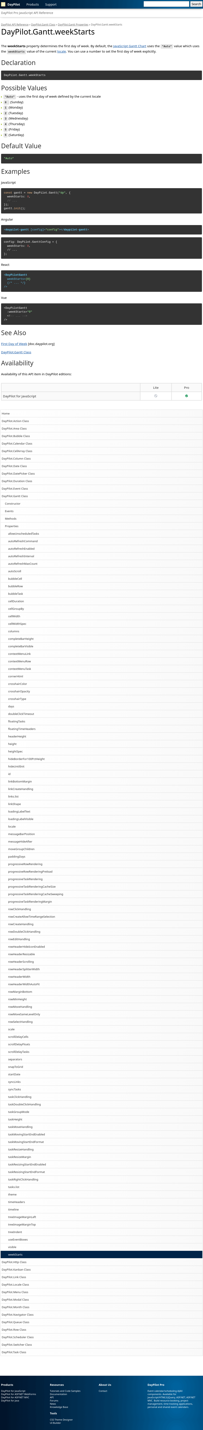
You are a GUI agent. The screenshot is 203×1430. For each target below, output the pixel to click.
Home (6, 410)
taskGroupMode (18, 1109)
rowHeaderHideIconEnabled (26, 943)
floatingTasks (16, 718)
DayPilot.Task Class (14, 1349)
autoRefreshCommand (23, 538)
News (53, 1400)
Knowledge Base (59, 1404)
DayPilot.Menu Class (15, 1289)
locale (12, 823)
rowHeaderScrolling (21, 958)
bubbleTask (15, 590)
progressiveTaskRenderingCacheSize (32, 883)
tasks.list (13, 1184)
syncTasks (14, 1086)
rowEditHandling (19, 936)
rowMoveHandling (20, 1003)
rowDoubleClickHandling (24, 928)
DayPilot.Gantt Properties (73, 24)
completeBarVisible (20, 643)
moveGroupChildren (21, 846)
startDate (14, 1071)
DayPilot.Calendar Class (17, 440)
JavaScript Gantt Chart (129, 46)
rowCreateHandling (21, 921)
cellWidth (14, 613)
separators (15, 1056)
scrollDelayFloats (19, 1041)
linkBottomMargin (20, 778)
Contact (103, 1387)
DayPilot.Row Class (14, 1326)
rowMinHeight (17, 996)
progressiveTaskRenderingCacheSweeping (35, 891)
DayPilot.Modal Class (15, 1296)
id (9, 771)
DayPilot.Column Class (16, 455)
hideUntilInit (16, 763)
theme (12, 1191)
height (12, 741)
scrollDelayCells (18, 1033)
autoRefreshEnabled (21, 545)
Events (9, 508)
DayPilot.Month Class (15, 1304)
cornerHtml (15, 673)
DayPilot (10, 4)
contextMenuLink (19, 650)
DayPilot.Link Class (14, 1274)
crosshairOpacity (19, 688)
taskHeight (15, 1116)
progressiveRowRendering (25, 861)
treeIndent (15, 1229)
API (51, 1394)
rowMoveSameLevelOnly (24, 1011)
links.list (13, 793)
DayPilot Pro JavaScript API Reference (27, 13)
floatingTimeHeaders (21, 726)
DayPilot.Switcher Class (17, 1341)
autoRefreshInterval (21, 553)
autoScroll (14, 568)
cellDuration (16, 598)
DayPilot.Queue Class (15, 1319)
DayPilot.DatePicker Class (18, 470)
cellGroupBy (16, 605)
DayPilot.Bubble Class (16, 433)
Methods (10, 515)
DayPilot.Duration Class (17, 478)
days (11, 703)
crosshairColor (17, 680)
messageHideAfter (20, 838)
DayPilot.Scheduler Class (18, 1334)
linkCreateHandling (20, 786)
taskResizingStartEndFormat (26, 1169)
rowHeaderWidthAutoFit (24, 981)
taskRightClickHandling (23, 1176)
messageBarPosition (21, 831)
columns (13, 628)
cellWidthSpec (17, 620)
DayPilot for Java (10, 1397)
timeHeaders (16, 1199)
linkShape (14, 801)
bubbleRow (15, 583)
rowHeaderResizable (21, 951)
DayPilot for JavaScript (19, 393)
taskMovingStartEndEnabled (26, 1131)
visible (12, 1244)
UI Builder (55, 1419)
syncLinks (14, 1078)
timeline (13, 1206)
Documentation (58, 1391)
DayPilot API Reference (14, 24)
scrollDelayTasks (18, 1048)
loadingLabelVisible (20, 816)
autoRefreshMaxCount (22, 560)
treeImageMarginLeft (22, 1214)
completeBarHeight (21, 635)
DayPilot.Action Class (15, 418)
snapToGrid (15, 1063)
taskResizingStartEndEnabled (27, 1161)
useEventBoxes (18, 1236)
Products (32, 4)
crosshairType (17, 696)
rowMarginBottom (20, 988)
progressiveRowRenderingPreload (30, 868)
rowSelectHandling (20, 1018)
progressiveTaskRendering (25, 876)
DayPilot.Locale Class (15, 1281)
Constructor (13, 500)
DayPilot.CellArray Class (17, 448)
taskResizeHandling (21, 1146)
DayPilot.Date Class (14, 463)
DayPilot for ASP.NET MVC (15, 1394)
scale (11, 1026)
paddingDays (16, 853)
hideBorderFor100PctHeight (26, 756)
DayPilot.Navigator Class (18, 1311)
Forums (54, 1397)
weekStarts (15, 1251)
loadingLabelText (19, 808)
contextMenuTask (19, 665)
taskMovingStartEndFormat (26, 1139)
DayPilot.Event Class (15, 485)
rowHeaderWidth (19, 973)
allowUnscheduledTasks (23, 530)
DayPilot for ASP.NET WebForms (18, 1391)
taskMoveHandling (20, 1124)
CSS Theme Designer (61, 1416)
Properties (11, 523)
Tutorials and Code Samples (65, 1387)
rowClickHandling (19, 906)
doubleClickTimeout (21, 711)
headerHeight (17, 733)
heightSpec (15, 748)
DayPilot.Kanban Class (16, 1266)
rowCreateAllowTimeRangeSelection (31, 913)
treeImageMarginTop (22, 1221)
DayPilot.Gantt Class (15, 493)
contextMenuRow (19, 658)
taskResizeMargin (19, 1154)
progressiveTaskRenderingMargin (30, 898)
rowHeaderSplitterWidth (24, 966)
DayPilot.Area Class (14, 425)
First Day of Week (14, 340)
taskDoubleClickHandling (24, 1101)
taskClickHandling (19, 1094)
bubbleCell (15, 575)
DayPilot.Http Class (14, 1259)
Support (51, 4)
